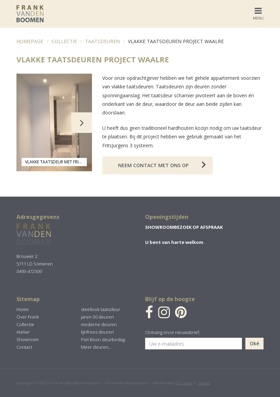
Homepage (29, 41)
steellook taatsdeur (100, 309)
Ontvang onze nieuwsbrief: (172, 332)
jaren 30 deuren (97, 317)
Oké (254, 343)
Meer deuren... (96, 347)
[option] (54, 122)
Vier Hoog (184, 382)
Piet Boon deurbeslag (103, 339)
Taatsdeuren (102, 41)
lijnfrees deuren (97, 332)
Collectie (64, 41)
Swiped (204, 382)
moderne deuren (99, 324)
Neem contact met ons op (153, 165)
